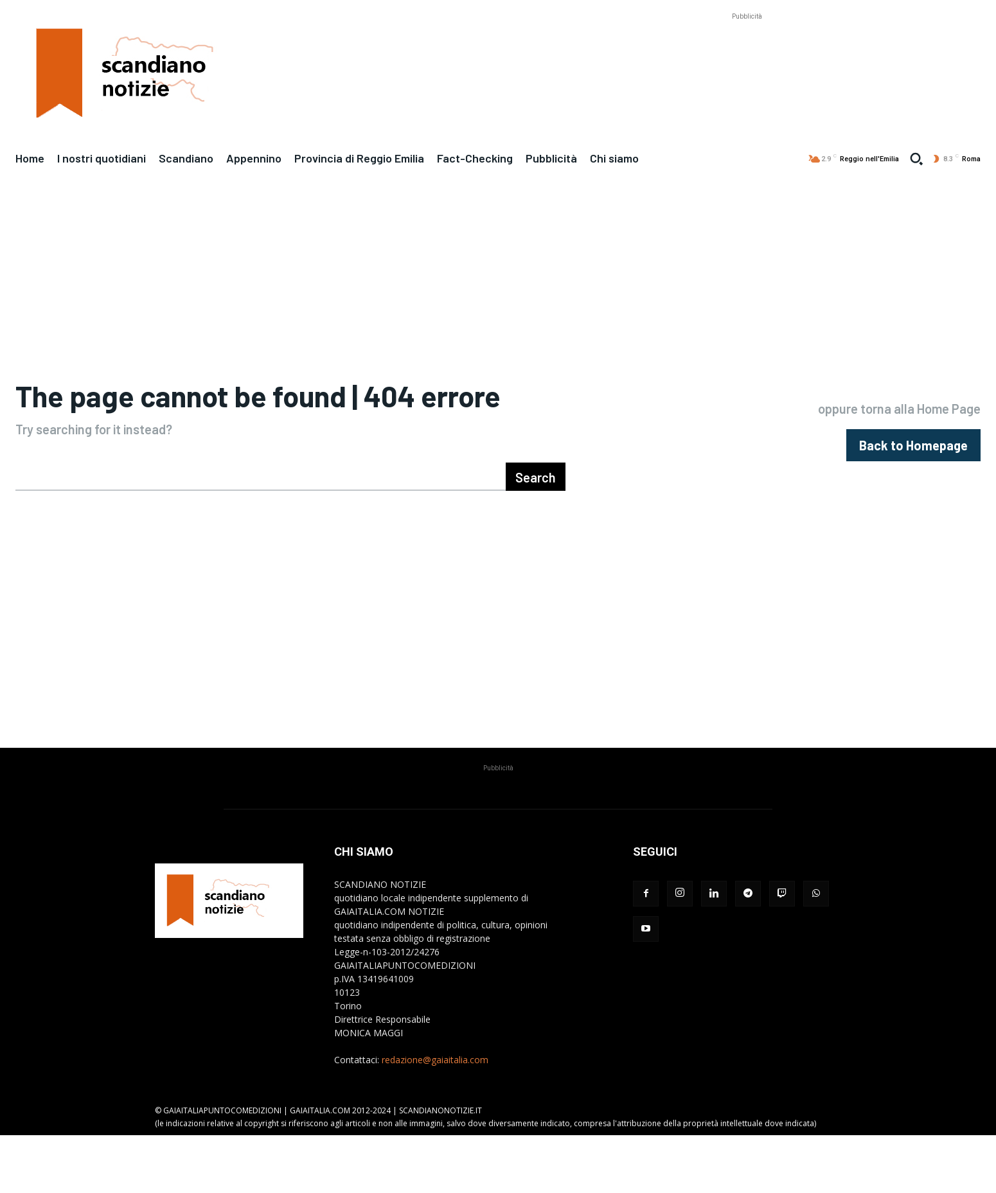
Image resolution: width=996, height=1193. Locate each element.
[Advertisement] (747, 52)
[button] (916, 159)
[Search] (535, 534)
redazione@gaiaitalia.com (435, 1117)
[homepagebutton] (913, 474)
